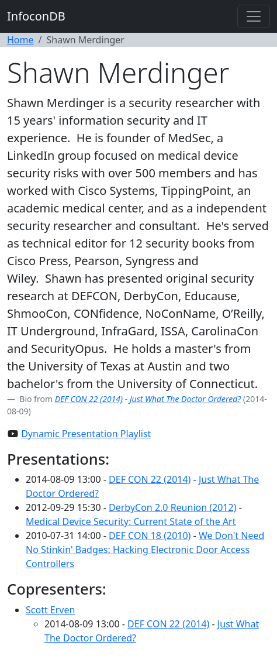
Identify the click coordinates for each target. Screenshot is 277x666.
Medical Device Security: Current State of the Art (131, 521)
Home (20, 39)
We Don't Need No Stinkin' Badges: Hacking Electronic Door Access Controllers (145, 549)
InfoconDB (36, 16)
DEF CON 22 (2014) (89, 398)
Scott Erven (50, 609)
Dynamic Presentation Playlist (86, 433)
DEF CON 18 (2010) (150, 535)
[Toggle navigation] (253, 16)
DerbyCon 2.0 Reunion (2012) (172, 507)
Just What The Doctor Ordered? (185, 398)
